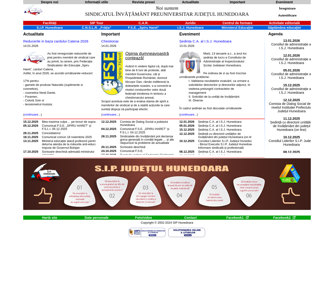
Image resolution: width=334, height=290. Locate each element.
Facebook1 (237, 217)
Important (110, 34)
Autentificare (287, 15)
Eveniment (189, 34)
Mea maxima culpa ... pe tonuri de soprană (70, 121)
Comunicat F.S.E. (131, 151)
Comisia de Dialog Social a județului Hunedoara (144, 123)
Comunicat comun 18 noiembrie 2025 (67, 137)
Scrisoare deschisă (132, 147)
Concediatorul (51, 133)
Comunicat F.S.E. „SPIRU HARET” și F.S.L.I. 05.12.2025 (66, 127)
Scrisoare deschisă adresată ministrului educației (68, 153)
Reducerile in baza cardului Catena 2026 (55, 41)
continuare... (32, 114)
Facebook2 (284, 217)
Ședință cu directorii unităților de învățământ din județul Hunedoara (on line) (226, 135)
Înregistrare (287, 8)
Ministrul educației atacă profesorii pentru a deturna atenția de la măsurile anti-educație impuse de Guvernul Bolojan (71, 144)
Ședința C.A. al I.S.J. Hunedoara (205, 41)
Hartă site (49, 217)
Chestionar (110, 41)
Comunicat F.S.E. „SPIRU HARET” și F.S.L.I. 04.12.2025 (144, 130)
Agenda (275, 34)
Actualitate (33, 34)
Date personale (97, 217)
